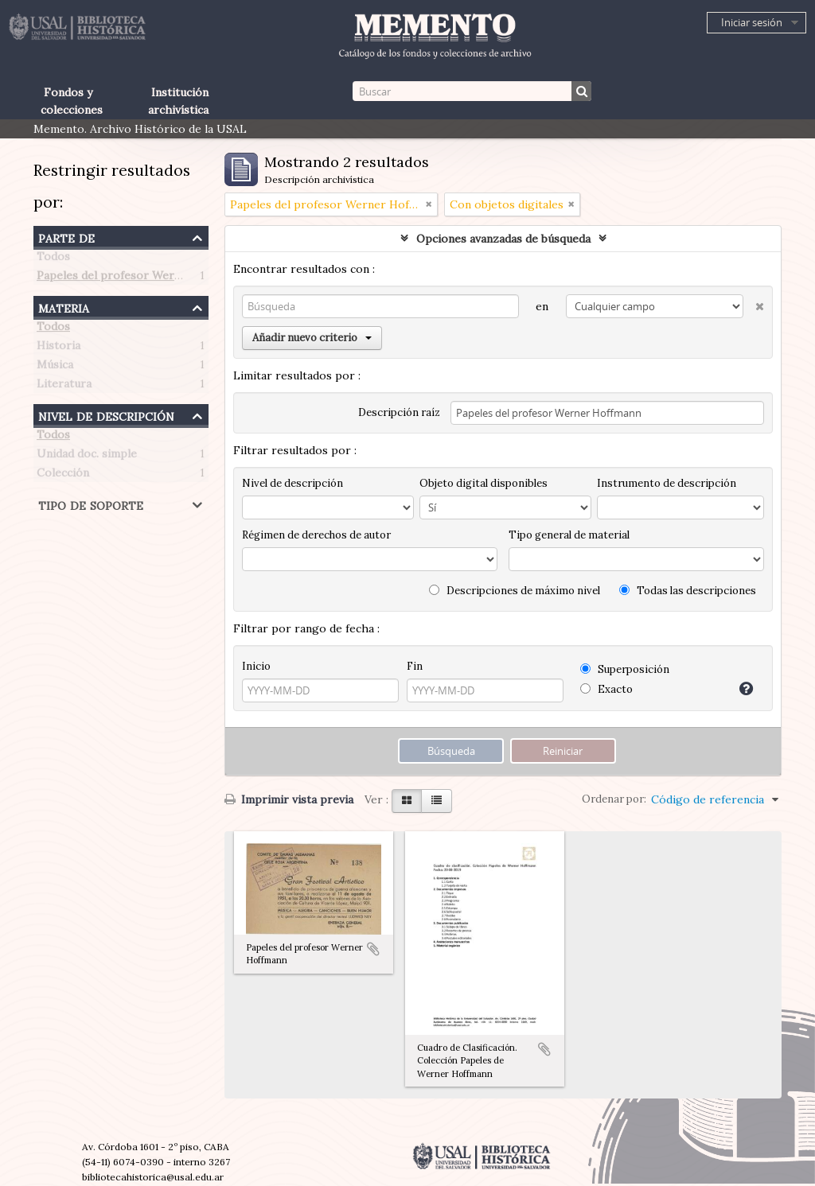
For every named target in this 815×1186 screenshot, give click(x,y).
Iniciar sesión (751, 22)
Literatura (64, 386)
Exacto (606, 689)
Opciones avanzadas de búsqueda (503, 238)
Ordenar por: (614, 799)
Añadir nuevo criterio (312, 337)
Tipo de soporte (90, 504)
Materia (63, 307)
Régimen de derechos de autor (316, 535)
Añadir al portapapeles (373, 949)
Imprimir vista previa (288, 799)
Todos (53, 259)
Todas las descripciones (687, 590)
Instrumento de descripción (666, 483)
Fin (415, 666)
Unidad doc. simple (87, 456)
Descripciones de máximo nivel (514, 590)
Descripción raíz (399, 412)
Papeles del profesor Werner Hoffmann (142, 278)
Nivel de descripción (106, 415)
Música (55, 367)
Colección (63, 476)
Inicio (256, 666)
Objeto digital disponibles (483, 483)
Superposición (624, 669)
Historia (58, 348)
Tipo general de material (569, 535)
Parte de (66, 237)
